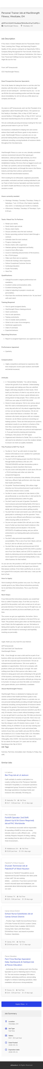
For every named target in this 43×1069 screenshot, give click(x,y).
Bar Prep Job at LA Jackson (16, 775)
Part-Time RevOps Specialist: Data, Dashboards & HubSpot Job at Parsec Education (19, 962)
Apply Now (21, 1004)
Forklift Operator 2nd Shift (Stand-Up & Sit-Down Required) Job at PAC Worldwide (19, 820)
